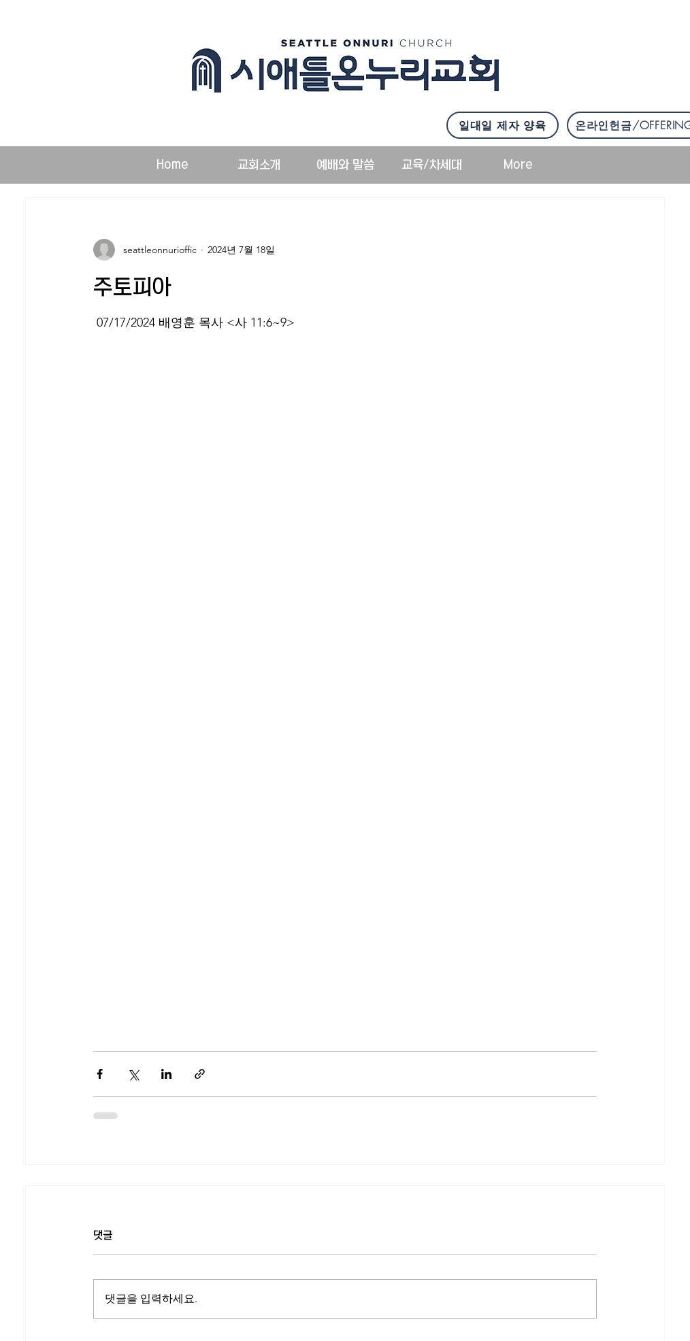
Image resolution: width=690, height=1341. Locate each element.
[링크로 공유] (199, 1073)
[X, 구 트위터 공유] (133, 1073)
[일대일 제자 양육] (502, 125)
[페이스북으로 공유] (99, 1073)
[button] (259, 165)
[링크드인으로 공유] (166, 1073)
